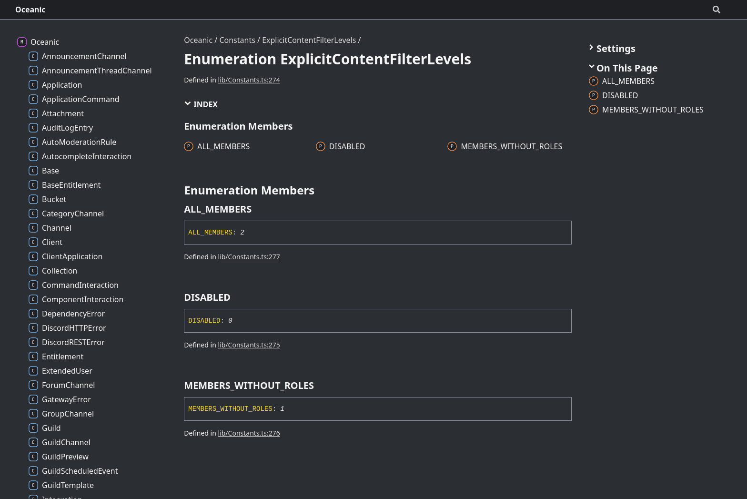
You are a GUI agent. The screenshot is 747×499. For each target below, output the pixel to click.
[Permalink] (260, 209)
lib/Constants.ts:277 (249, 256)
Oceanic (30, 9)
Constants (237, 40)
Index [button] (201, 104)
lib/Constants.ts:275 (249, 344)
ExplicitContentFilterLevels (309, 40)
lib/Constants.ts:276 (249, 433)
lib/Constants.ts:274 (249, 79)
